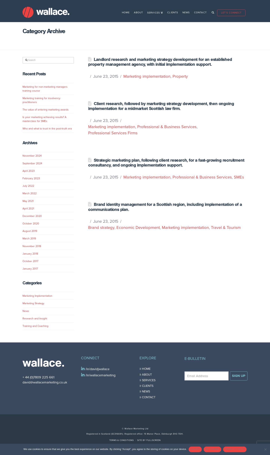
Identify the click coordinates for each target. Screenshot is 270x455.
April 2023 (28, 171)
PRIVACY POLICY (235, 449)
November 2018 (31, 246)
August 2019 (29, 231)
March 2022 (29, 193)
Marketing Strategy (33, 303)
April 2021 (28, 208)
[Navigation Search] (212, 11)
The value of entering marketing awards (45, 109)
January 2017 (30, 268)
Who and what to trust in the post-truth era (47, 128)
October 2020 (30, 223)
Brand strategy (101, 227)
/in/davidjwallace (97, 369)
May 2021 (28, 201)
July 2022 (28, 186)
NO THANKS (212, 449)
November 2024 (32, 155)
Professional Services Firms (112, 133)
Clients (146, 386)
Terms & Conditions (121, 440)
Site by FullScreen (149, 440)
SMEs (239, 177)
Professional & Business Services (166, 126)
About (146, 375)
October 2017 (30, 261)
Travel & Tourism (226, 227)
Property (180, 76)
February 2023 (31, 178)
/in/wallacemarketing (100, 375)
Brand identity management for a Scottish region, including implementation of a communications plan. (165, 207)
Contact (147, 397)
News (25, 311)
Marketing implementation (146, 76)
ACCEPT (195, 449)
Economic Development (138, 227)
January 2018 (30, 253)
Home (145, 369)
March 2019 (29, 238)
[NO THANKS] (265, 449)
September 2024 (32, 163)
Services (147, 380)
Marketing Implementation (37, 295)
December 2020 (32, 216)
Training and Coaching (35, 326)
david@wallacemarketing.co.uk (44, 382)
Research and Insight (34, 318)
